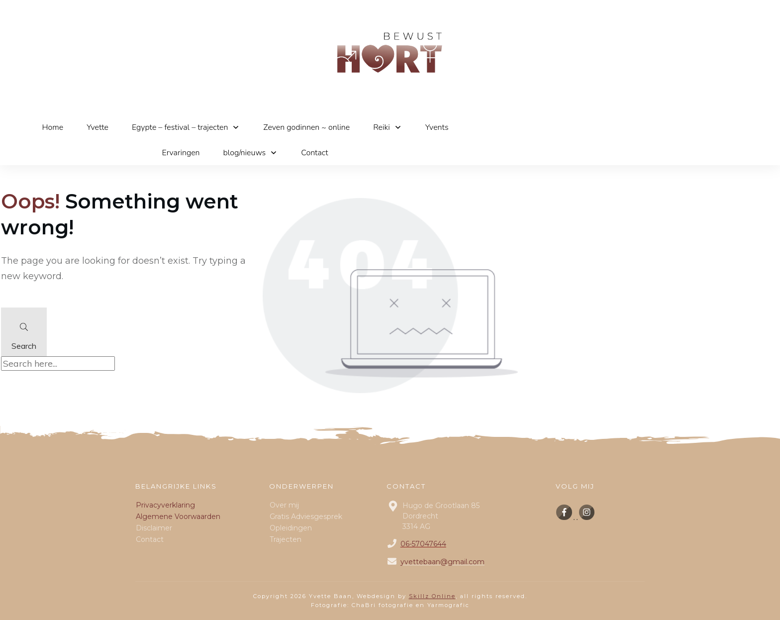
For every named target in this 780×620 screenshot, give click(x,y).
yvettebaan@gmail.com (442, 561)
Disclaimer (154, 527)
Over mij (284, 505)
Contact (150, 539)
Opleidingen (291, 527)
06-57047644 (423, 543)
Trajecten (285, 539)
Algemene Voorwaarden (178, 516)
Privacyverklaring (165, 505)
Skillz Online (432, 596)
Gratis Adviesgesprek (306, 516)
